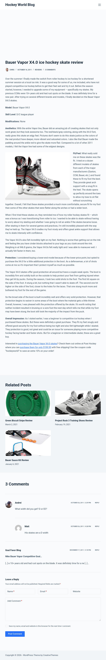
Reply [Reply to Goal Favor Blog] (97, 550)
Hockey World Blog (20, 5)
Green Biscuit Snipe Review (18, 420)
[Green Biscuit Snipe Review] (28, 403)
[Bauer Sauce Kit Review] (28, 443)
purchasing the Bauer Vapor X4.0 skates (37, 343)
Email (43, 591)
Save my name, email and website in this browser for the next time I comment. (40, 626)
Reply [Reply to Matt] (97, 526)
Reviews (38, 70)
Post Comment (15, 634)
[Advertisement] (53, 30)
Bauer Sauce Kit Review (17, 460)
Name (10, 591)
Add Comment (14, 601)
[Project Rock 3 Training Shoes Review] (78, 403)
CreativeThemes (50, 655)
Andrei (18, 502)
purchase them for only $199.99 (35, 347)
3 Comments (50, 70)
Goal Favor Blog (13, 550)
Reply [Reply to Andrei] (97, 503)
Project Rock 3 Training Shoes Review (74, 420)
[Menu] (99, 5)
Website (76, 591)
